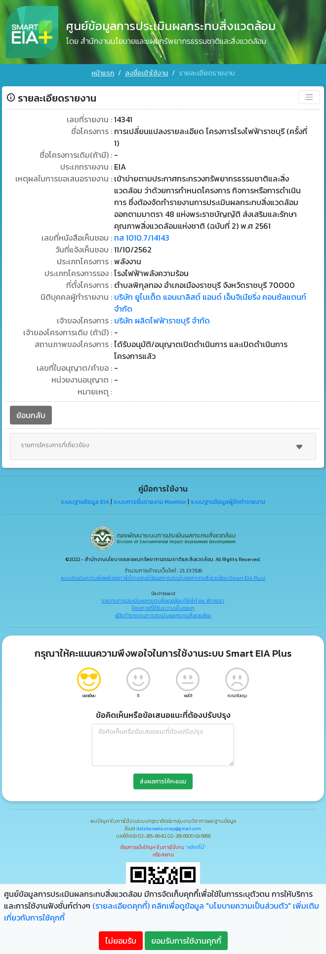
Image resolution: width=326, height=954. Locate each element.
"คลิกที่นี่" (195, 847)
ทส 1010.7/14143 (141, 238)
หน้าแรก (102, 73)
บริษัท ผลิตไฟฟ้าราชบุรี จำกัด (162, 320)
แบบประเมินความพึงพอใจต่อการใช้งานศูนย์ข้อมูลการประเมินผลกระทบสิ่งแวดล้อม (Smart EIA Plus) (163, 577)
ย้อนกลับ (30, 415)
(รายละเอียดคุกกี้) (121, 906)
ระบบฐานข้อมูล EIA (85, 501)
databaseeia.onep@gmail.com (168, 828)
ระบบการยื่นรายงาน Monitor (150, 501)
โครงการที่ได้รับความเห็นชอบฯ (163, 607)
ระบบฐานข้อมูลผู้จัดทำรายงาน (228, 501)
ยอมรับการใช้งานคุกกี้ (186, 941)
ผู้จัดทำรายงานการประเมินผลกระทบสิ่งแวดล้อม (163, 615)
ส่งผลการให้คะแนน (163, 781)
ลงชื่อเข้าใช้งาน (146, 73)
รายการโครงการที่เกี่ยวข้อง (163, 447)
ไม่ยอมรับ (120, 941)
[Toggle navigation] (309, 97)
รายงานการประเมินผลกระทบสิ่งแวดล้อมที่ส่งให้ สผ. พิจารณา (163, 600)
